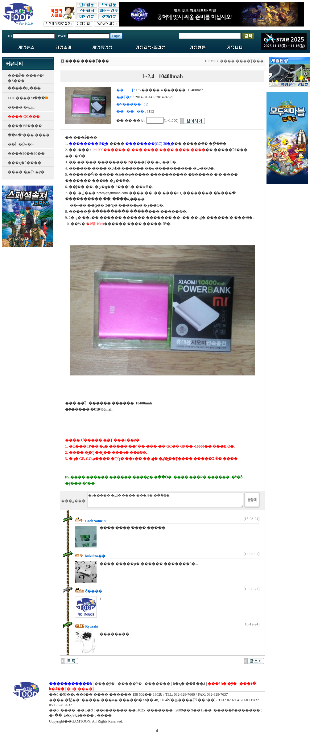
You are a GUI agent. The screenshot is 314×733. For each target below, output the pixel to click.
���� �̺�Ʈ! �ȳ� (26, 172)
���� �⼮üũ (21, 107)
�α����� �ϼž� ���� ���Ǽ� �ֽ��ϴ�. (165, 500)
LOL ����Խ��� (26, 98)
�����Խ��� (24, 88)
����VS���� (25, 126)
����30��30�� (26, 153)
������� (157, 684)
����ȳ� (104, 684)
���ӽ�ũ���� (24, 163)
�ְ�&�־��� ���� (29, 135)
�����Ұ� (130, 684)
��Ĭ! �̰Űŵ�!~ (21, 144)
